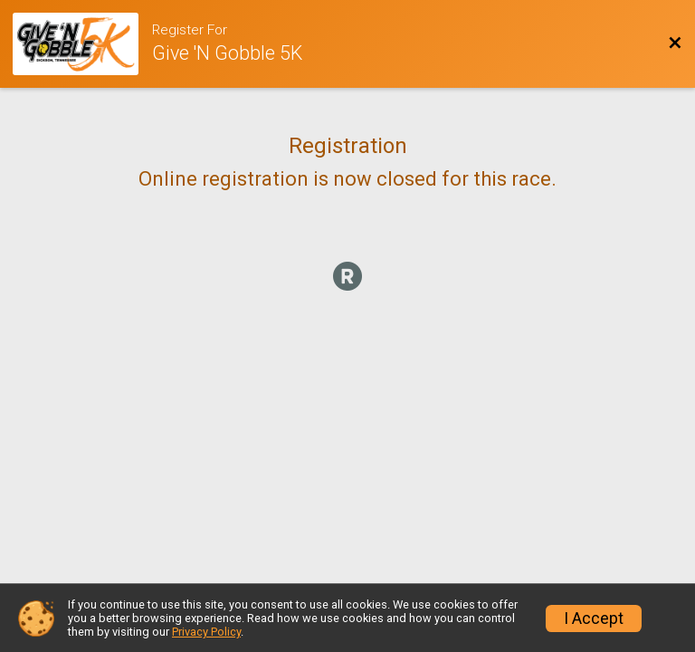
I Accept (594, 618)
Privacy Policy (206, 631)
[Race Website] (82, 44)
